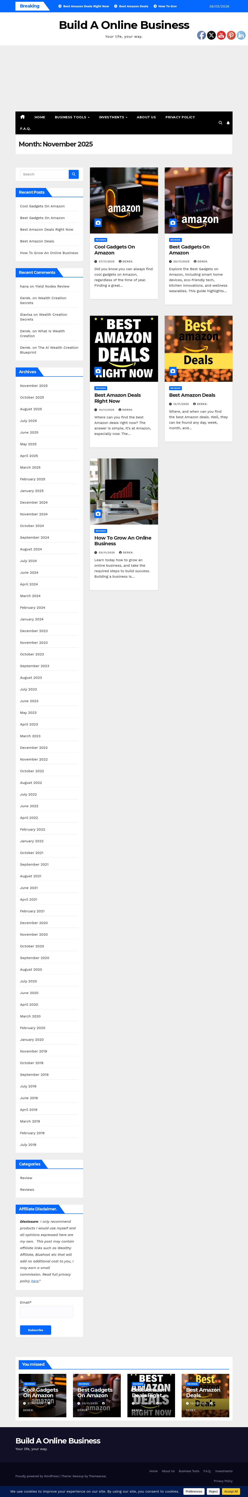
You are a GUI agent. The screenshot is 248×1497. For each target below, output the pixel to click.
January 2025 (32, 491)
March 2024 (30, 596)
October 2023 (32, 654)
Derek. (126, 261)
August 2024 (31, 549)
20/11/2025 (182, 261)
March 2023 (30, 736)
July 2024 (28, 561)
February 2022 (32, 829)
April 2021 (28, 899)
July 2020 (28, 981)
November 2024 (34, 514)
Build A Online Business (124, 25)
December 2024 (34, 502)
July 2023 (28, 689)
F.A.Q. (25, 129)
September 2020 (34, 958)
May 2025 (28, 444)
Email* (46, 1309)
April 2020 (29, 1004)
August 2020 (31, 969)
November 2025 (34, 386)
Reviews (27, 1189)
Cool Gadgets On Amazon (42, 206)
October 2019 (31, 1063)
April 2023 (29, 724)
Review (26, 1178)
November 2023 (34, 642)
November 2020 (34, 934)
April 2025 (29, 456)
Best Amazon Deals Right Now (46, 229)
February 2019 (32, 1133)
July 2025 (28, 421)
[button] (220, 123)
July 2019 (28, 1086)
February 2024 (32, 607)
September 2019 (34, 1074)
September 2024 (34, 537)
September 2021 (34, 864)
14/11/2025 (107, 409)
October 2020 (32, 946)
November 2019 (33, 1051)
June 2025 (29, 432)
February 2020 (32, 1028)
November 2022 (34, 759)
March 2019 (30, 1121)
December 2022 (34, 748)
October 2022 (32, 771)
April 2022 (29, 818)
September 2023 (34, 666)
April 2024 (29, 584)
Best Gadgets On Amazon (42, 218)
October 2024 (32, 526)
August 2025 (31, 409)
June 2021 (29, 888)
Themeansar (97, 1476)
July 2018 (28, 1145)
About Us (146, 117)
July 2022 (28, 794)
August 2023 (31, 677)
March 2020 (30, 1016)
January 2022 (32, 841)
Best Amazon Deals (37, 241)
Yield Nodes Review (52, 286)
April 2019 (28, 1109)
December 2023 (34, 631)
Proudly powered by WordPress (37, 1476)
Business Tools (71, 117)
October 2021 (31, 853)
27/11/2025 (107, 261)
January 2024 (32, 619)
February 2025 (32, 479)
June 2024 (29, 572)
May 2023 (28, 712)
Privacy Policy (180, 117)
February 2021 (32, 911)
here (35, 1281)
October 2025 (32, 397)
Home (40, 117)
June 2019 (29, 1098)
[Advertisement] (124, 78)
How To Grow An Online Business (49, 253)
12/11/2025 (181, 404)
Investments (112, 117)
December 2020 (34, 923)
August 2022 (31, 783)
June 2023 (29, 701)
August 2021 (30, 876)
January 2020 (32, 1039)
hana (24, 286)
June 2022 (29, 806)
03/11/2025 (107, 552)
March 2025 (30, 467)
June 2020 (29, 993)
